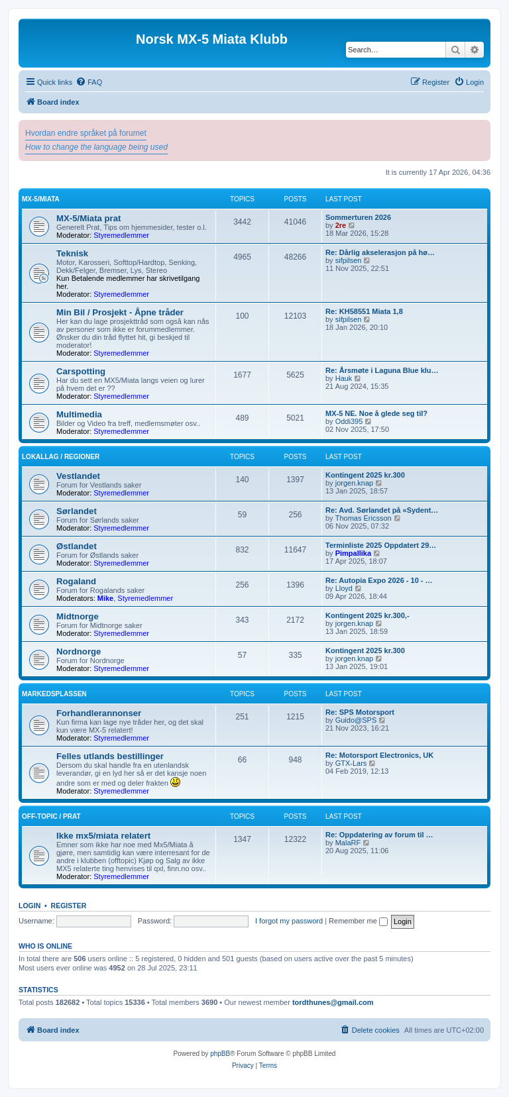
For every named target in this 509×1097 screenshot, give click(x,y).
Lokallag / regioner (60, 456)
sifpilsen (348, 260)
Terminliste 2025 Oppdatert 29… (380, 545)
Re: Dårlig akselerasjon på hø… (380, 252)
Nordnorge (78, 651)
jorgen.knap (354, 483)
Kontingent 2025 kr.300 (365, 475)
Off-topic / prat (51, 816)
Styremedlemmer (121, 235)
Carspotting (80, 371)
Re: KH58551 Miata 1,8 (364, 311)
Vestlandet (78, 476)
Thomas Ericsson (363, 518)
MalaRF (348, 843)
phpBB (220, 1053)
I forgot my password (289, 921)
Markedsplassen (54, 694)
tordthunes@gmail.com (333, 1002)
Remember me (358, 921)
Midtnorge (77, 616)
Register (69, 906)
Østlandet (76, 546)
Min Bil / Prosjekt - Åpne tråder (120, 312)
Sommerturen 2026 (358, 217)
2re (341, 225)
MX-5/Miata (41, 199)
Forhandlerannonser (98, 713)
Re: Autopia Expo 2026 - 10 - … (379, 580)
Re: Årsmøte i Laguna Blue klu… (382, 370)
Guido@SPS (356, 720)
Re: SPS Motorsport (359, 712)
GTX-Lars (351, 763)
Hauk (344, 378)
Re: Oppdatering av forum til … (379, 835)
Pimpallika (353, 553)
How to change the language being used (96, 147)
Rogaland (76, 581)
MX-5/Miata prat (88, 218)
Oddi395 (349, 421)
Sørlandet (76, 511)
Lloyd (344, 588)
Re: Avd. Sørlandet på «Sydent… (381, 510)
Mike (105, 598)
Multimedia (79, 414)
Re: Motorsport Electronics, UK (379, 755)
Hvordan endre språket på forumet (85, 133)
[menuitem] (89, 82)
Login (29, 906)
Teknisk (72, 253)
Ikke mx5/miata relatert (103, 836)
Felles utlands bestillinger (110, 756)
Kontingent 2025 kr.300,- (367, 615)
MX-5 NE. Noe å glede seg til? (376, 413)
